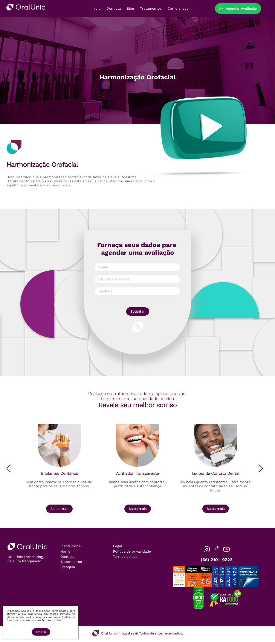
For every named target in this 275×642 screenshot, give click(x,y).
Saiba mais (59, 509)
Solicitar (137, 311)
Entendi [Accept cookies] (41, 631)
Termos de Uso (51, 620)
